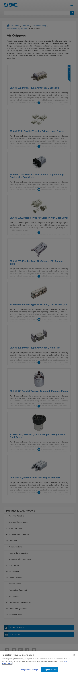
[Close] (74, 658)
